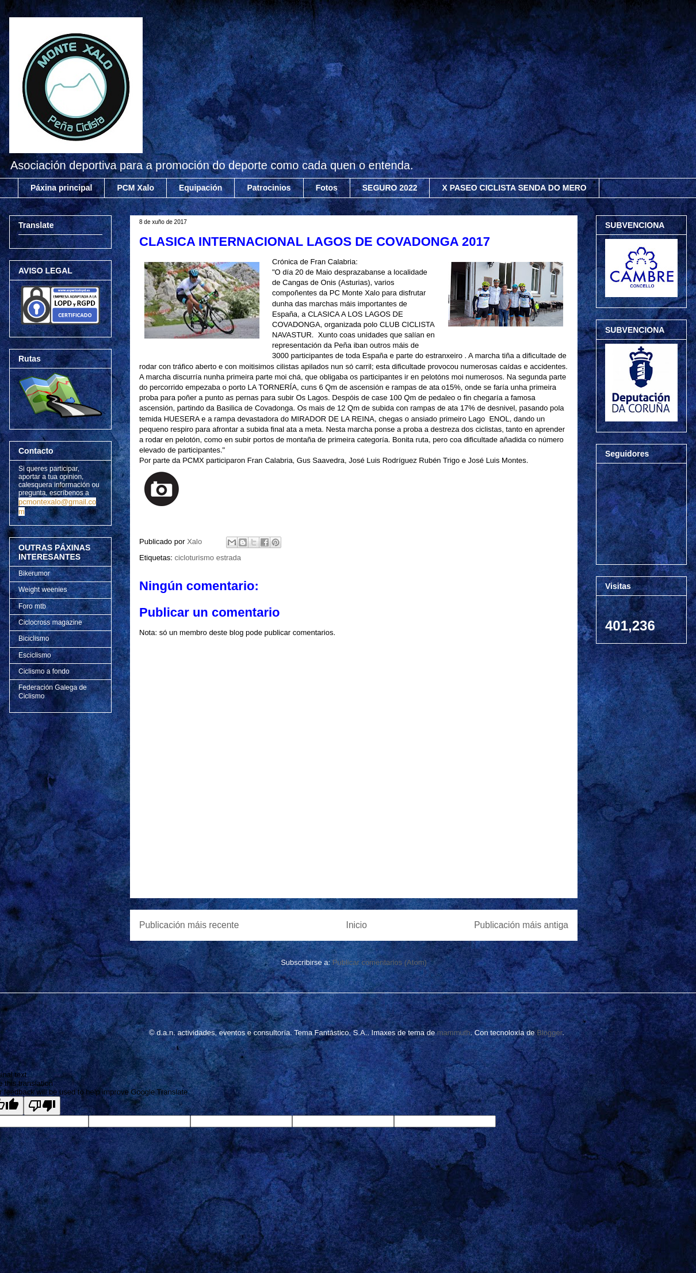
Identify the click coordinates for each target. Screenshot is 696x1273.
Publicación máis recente (189, 925)
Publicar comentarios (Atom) (379, 962)
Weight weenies (42, 590)
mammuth (454, 1032)
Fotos (327, 187)
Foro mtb (32, 606)
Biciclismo (33, 638)
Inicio (356, 925)
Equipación (200, 187)
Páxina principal (61, 187)
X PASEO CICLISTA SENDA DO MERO (514, 187)
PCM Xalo (135, 187)
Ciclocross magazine (50, 622)
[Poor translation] (42, 1105)
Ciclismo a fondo (44, 671)
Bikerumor (34, 573)
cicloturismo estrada (207, 557)
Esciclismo (34, 655)
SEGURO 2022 (390, 187)
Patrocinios (268, 187)
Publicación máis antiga (521, 925)
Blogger (549, 1032)
